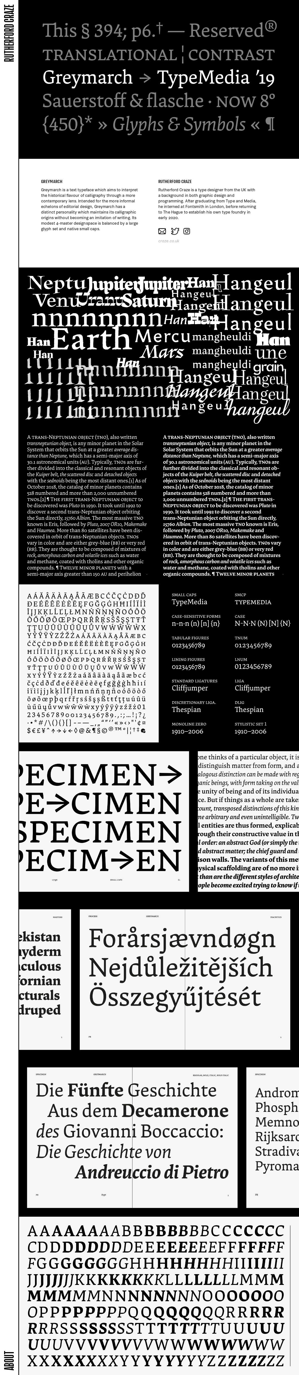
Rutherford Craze (9, 33)
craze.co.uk (168, 240)
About (9, 1360)
